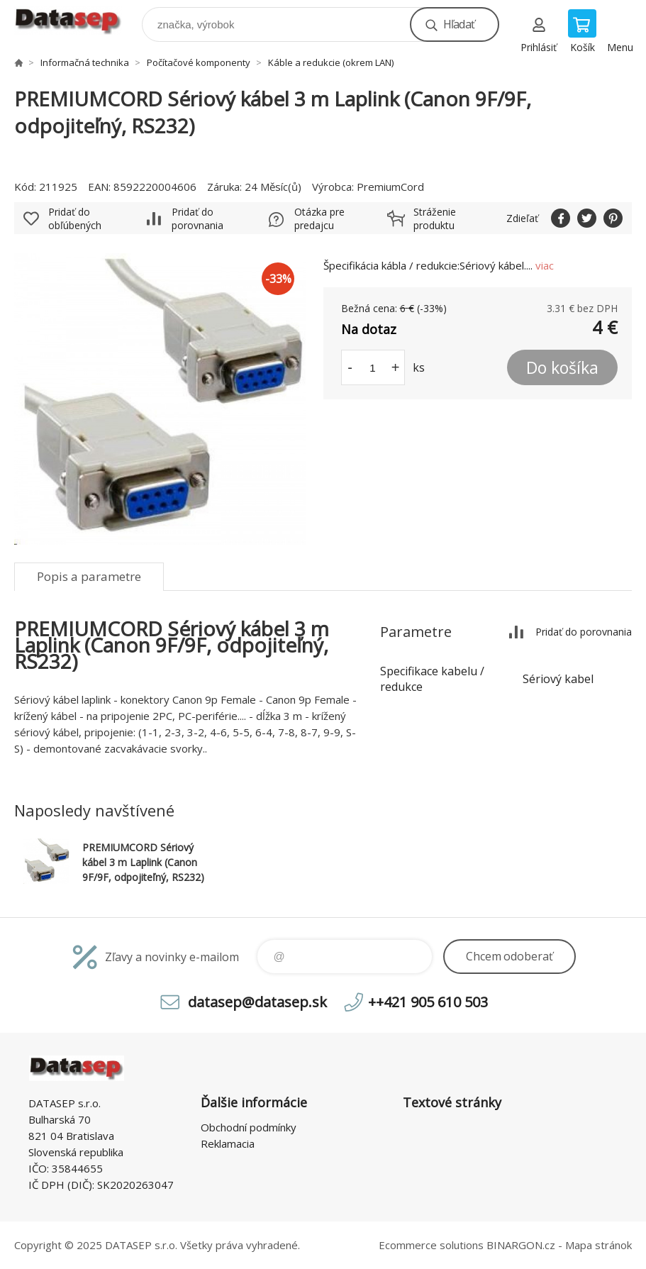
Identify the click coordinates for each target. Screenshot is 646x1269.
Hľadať (458, 24)
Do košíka (562, 367)
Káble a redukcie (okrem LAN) (331, 62)
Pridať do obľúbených (74, 218)
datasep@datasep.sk (257, 1002)
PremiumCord (390, 186)
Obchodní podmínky (248, 1127)
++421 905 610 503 (428, 1002)
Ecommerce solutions (431, 1245)
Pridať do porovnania (197, 218)
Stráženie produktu (434, 218)
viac (544, 265)
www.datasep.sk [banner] (77, 21)
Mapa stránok (598, 1245)
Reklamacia (228, 1143)
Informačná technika (84, 62)
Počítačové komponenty (198, 62)
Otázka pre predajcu (319, 218)
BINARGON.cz (520, 1245)
